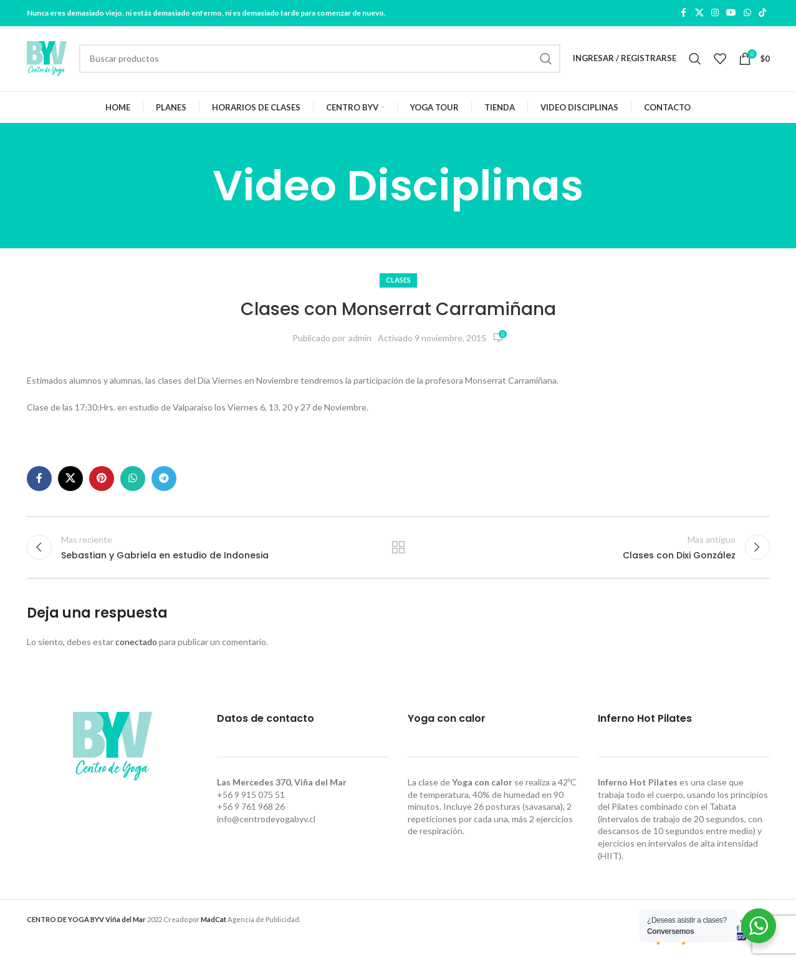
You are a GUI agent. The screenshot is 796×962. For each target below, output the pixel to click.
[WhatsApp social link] (747, 13)
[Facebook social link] (683, 13)
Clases (398, 280)
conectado (136, 642)
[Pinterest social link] (101, 478)
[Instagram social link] (714, 13)
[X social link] (699, 13)
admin (360, 338)
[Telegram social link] (163, 478)
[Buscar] (319, 58)
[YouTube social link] (731, 13)
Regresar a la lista (398, 547)
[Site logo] (47, 57)
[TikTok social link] (762, 13)
